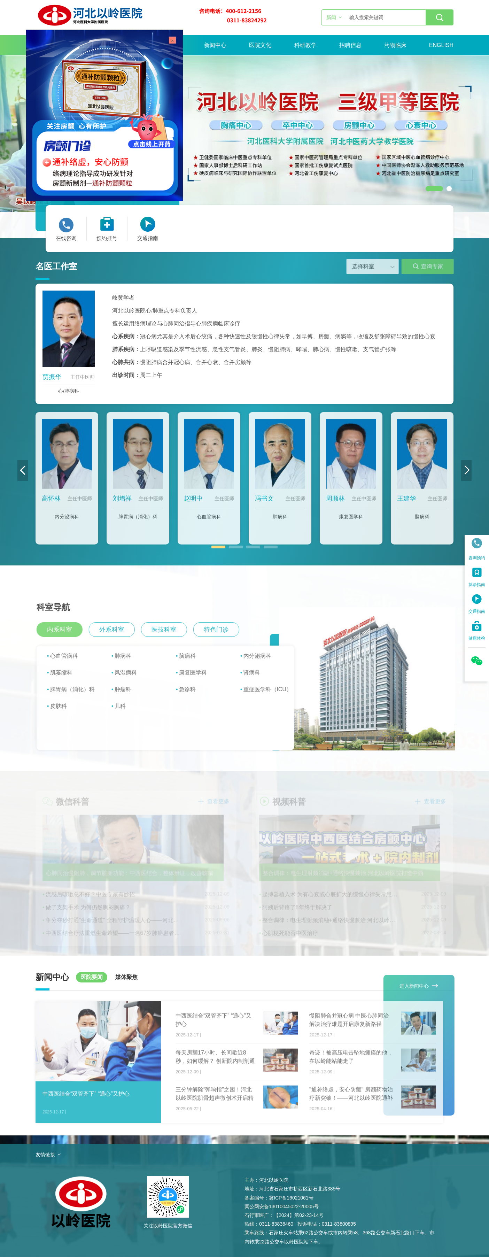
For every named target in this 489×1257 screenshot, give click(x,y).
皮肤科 (63, 706)
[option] (244, 133)
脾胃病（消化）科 (137, 521)
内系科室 (64, 629)
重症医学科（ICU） (272, 689)
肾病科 (256, 673)
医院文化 (260, 45)
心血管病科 (209, 521)
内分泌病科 (67, 521)
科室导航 (58, 607)
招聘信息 (350, 45)
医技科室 (169, 629)
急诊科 (192, 689)
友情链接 (45, 1154)
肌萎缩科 (66, 673)
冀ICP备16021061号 (291, 1198)
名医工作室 (56, 266)
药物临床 (395, 45)
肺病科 (280, 521)
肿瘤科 (127, 689)
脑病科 (422, 521)
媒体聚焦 (126, 977)
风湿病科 (130, 673)
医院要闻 (91, 977)
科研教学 (305, 45)
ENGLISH (441, 45)
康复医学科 (351, 521)
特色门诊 (221, 629)
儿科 (125, 706)
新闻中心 (215, 45)
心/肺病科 (68, 391)
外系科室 (117, 629)
